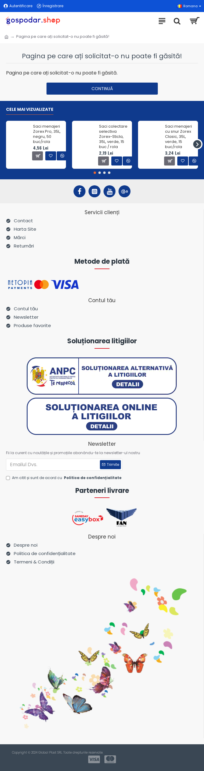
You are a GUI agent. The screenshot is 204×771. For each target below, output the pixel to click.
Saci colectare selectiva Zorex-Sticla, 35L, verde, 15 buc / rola (113, 136)
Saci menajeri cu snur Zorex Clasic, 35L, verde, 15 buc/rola (178, 136)
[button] (197, 144)
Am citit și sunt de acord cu (64, 478)
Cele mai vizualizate (29, 109)
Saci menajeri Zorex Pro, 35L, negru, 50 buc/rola (47, 134)
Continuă (102, 89)
